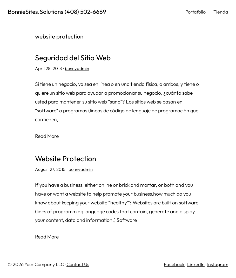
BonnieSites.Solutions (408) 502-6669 (57, 11)
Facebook (174, 264)
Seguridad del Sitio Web (73, 58)
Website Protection (65, 159)
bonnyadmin (77, 68)
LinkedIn (196, 264)
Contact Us (77, 264)
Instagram (217, 264)
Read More (47, 136)
